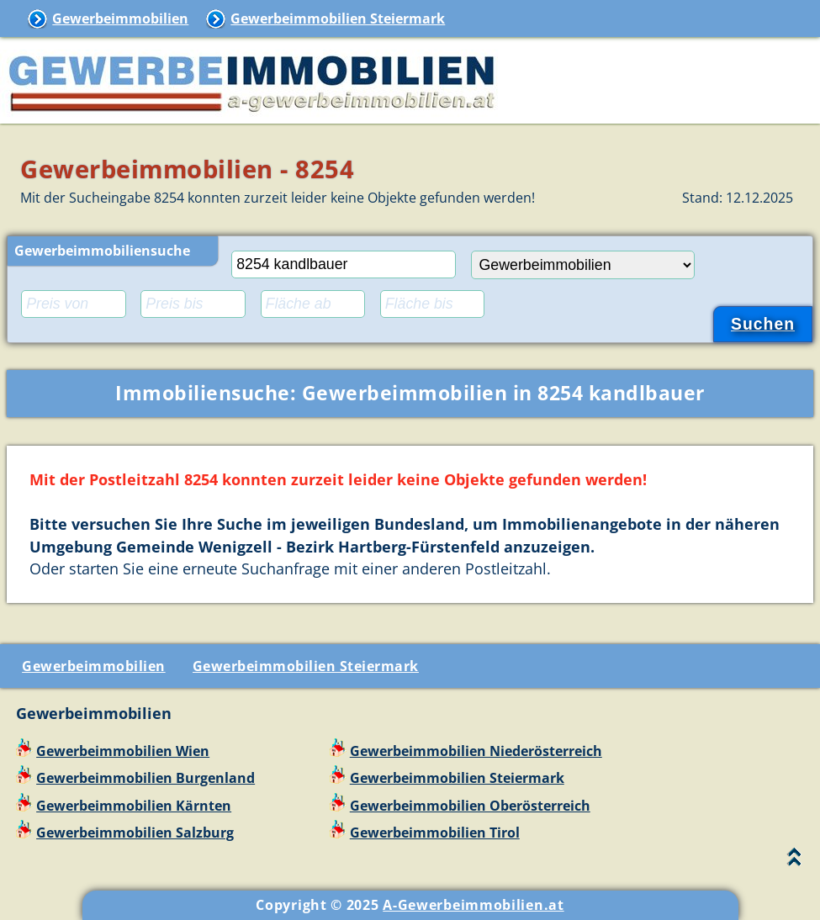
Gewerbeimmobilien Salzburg (135, 832)
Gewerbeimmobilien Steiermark (337, 18)
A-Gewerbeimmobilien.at (473, 905)
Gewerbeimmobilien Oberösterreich (470, 805)
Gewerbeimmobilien (120, 18)
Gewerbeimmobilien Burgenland (145, 778)
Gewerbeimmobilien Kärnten (133, 805)
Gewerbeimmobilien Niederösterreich (476, 751)
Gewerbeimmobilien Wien (122, 751)
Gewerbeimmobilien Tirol (435, 832)
